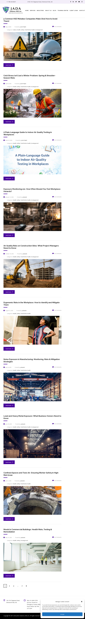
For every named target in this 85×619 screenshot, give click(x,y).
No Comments (56, 26)
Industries (40, 10)
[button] (82, 601)
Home (27, 10)
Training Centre (63, 10)
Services (32, 10)
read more (9, 65)
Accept (62, 614)
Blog (54, 10)
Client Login (74, 10)
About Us (48, 10)
